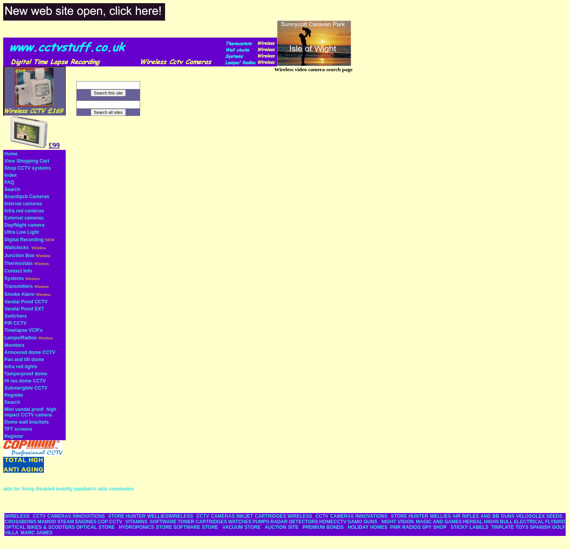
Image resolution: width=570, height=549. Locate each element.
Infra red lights (20, 366)
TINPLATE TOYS (509, 527)
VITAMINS (136, 521)
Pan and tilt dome (24, 359)
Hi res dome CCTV (25, 381)
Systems (14, 278)
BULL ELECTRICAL (522, 521)
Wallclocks (16, 247)
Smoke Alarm (19, 294)
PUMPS (261, 521)
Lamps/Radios (20, 338)
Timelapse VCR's (23, 330)
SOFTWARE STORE (196, 527)
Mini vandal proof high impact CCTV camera (30, 412)
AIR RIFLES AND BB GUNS (483, 516)
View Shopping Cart (26, 161)
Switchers (15, 316)
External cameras (24, 218)
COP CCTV (110, 521)
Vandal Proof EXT (24, 309)
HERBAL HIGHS (481, 521)
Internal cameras (23, 203)
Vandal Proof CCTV (26, 302)
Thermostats (18, 263)
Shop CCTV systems (27, 168)
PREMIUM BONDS (323, 527)
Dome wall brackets (26, 422)
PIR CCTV (15, 323)
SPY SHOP (434, 527)
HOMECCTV (332, 521)
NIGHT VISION (398, 521)
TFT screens (18, 429)
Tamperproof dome (25, 374)
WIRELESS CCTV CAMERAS (38, 516)
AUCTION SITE (281, 527)
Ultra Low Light (21, 232)
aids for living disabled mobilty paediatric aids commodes (68, 489)
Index (10, 175)
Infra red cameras (24, 211)
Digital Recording (24, 239)
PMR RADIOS (405, 527)
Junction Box (19, 255)
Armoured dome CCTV (29, 352)
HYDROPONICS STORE (145, 527)
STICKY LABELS (469, 527)
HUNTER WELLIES (147, 516)
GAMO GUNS (362, 521)
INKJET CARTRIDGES (261, 516)
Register (13, 395)
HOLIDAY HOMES (368, 527)
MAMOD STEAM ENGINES (67, 521)
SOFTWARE (163, 521)
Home (10, 154)
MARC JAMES (37, 533)
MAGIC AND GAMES (439, 521)
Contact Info (18, 271)
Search (12, 189)
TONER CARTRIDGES (202, 521)
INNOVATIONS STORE (99, 516)
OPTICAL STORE (95, 527)
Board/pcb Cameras (26, 196)
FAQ (9, 182)
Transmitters (18, 286)
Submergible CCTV (26, 388)
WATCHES (239, 521)
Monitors (14, 345)
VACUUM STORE (241, 527)
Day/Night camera (24, 225)
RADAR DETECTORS (294, 521)
